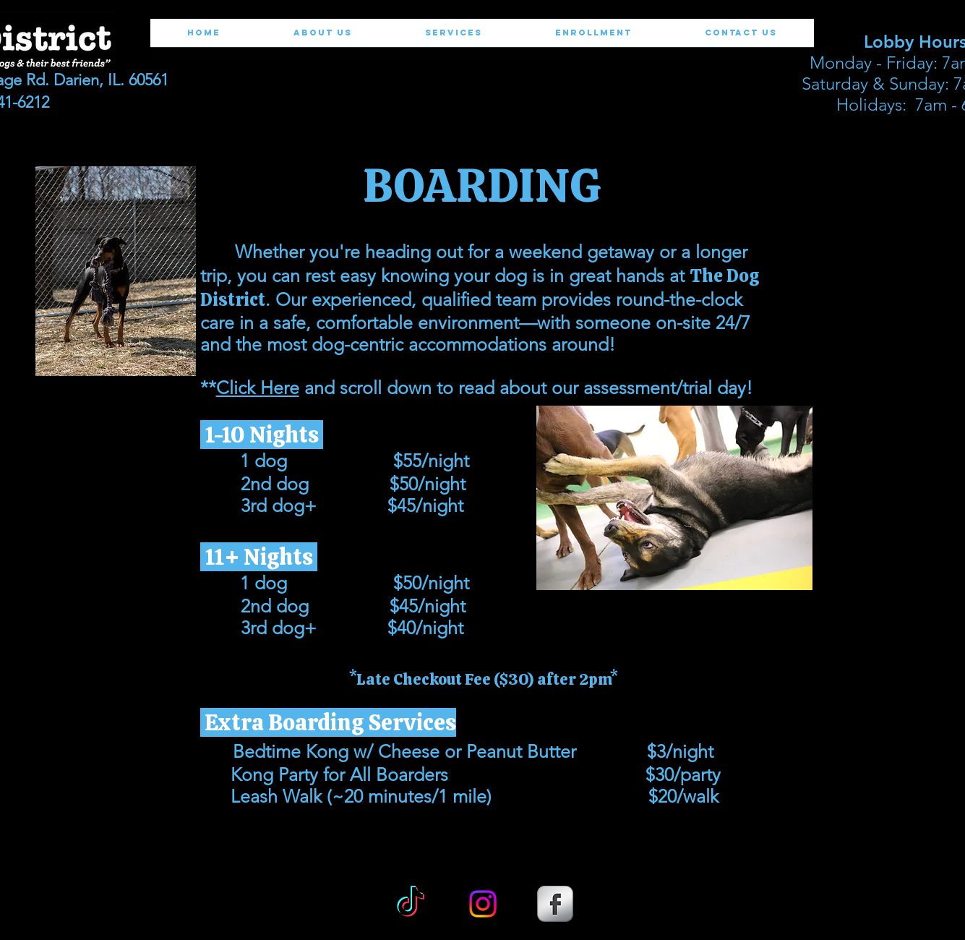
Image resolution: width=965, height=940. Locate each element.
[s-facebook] (555, 904)
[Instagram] (483, 904)
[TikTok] (411, 904)
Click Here (257, 387)
